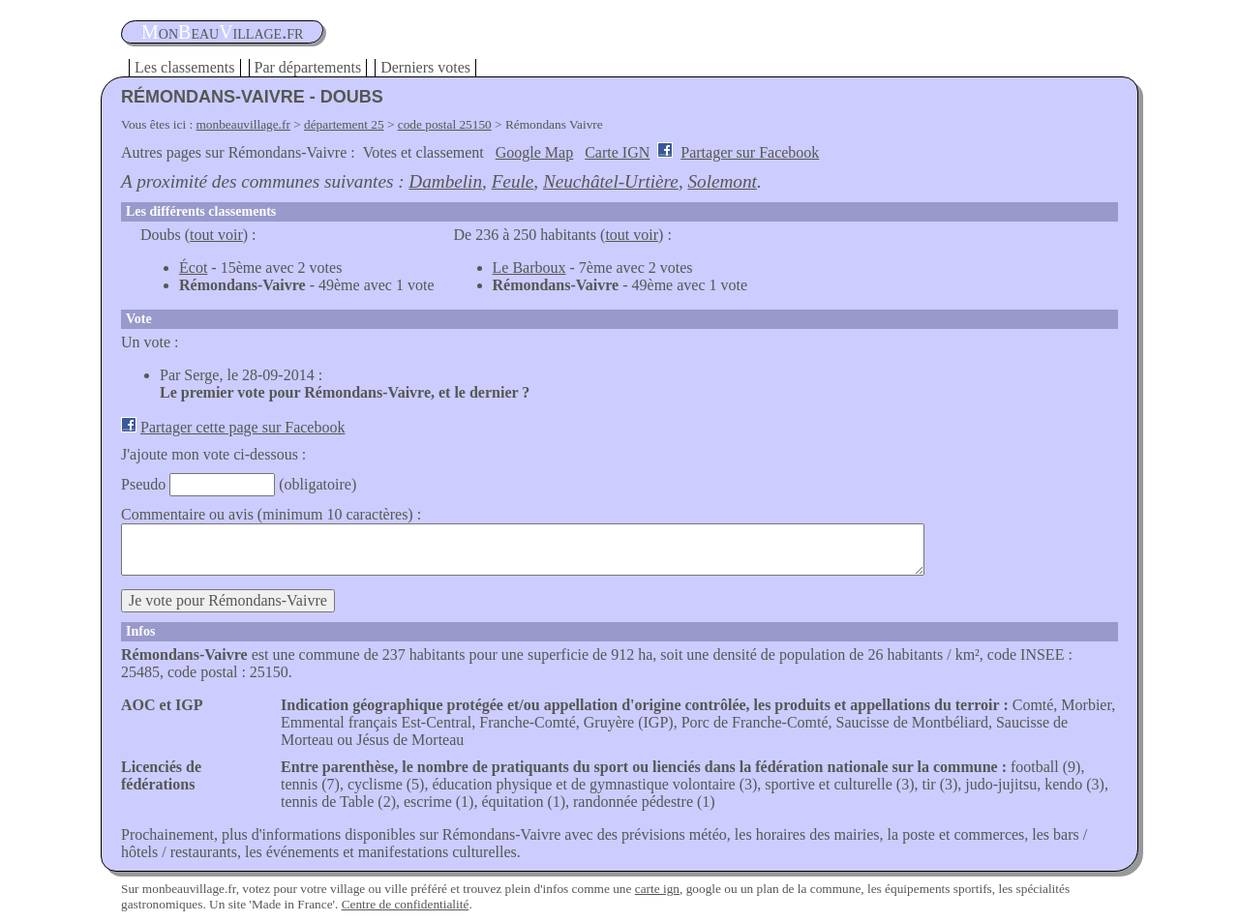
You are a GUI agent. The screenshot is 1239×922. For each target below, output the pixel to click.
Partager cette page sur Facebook (242, 427)
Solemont (721, 181)
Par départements (308, 67)
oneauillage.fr (222, 32)
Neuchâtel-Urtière (611, 181)
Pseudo (143, 484)
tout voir (216, 234)
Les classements (185, 67)
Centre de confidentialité (405, 904)
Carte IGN (617, 152)
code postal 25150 (445, 124)
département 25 (344, 124)
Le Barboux (529, 267)
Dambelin (445, 181)
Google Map (534, 152)
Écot (193, 267)
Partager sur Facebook (749, 152)
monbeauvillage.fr (243, 124)
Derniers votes (425, 67)
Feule (513, 181)
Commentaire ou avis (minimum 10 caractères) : (271, 514)
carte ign (657, 888)
